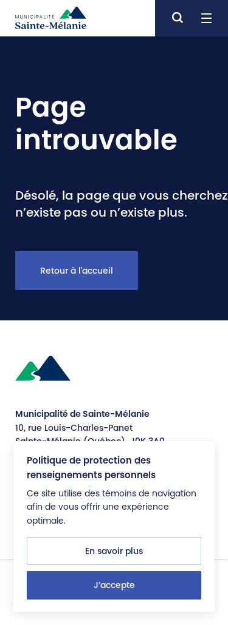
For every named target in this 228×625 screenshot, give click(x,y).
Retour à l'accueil (76, 271)
